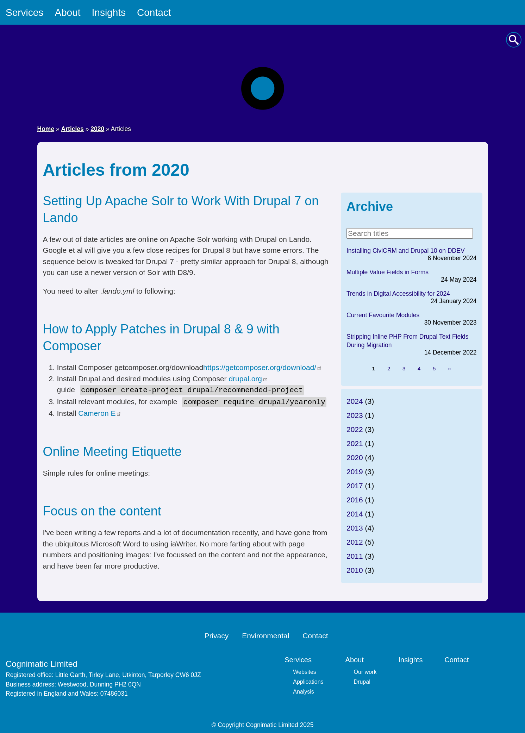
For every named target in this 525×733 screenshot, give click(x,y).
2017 (354, 486)
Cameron (99, 412)
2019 (354, 472)
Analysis (303, 690)
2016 (354, 500)
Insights (109, 12)
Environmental (265, 635)
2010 (354, 570)
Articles (72, 128)
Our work (365, 671)
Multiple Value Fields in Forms (387, 272)
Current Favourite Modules (382, 315)
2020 (97, 128)
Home (46, 128)
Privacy (216, 635)
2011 (354, 556)
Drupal (362, 680)
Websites (304, 671)
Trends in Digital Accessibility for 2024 (398, 293)
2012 (354, 542)
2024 (354, 401)
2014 (354, 514)
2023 (354, 415)
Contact (154, 12)
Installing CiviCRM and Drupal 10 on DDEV (405, 250)
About (67, 12)
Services (24, 12)
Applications (308, 680)
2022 (354, 429)
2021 (354, 443)
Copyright (231, 723)
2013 (354, 528)
